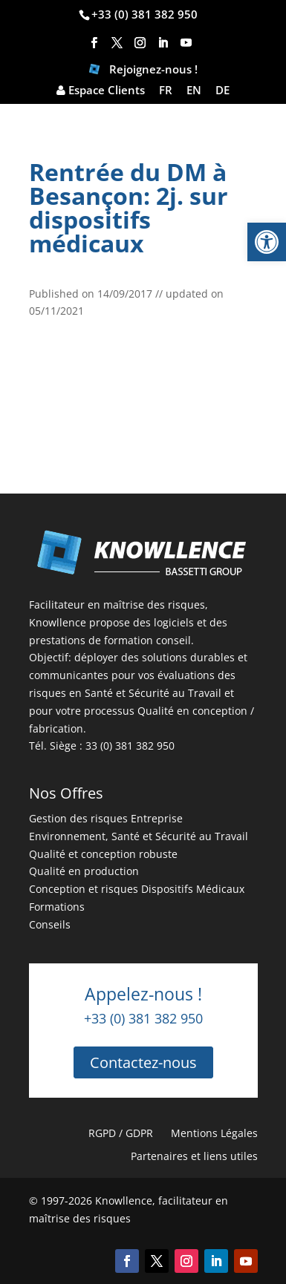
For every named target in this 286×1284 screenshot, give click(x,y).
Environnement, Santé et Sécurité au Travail (138, 836)
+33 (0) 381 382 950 (144, 14)
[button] (266, 242)
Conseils (50, 924)
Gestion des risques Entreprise (106, 818)
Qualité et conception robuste (103, 854)
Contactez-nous (143, 1062)
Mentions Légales (214, 1133)
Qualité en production (84, 871)
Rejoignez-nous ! (143, 71)
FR (165, 91)
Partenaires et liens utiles (194, 1156)
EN (193, 91)
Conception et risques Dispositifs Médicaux (136, 889)
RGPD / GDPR (120, 1133)
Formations (57, 907)
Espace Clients (100, 91)
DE (222, 91)
